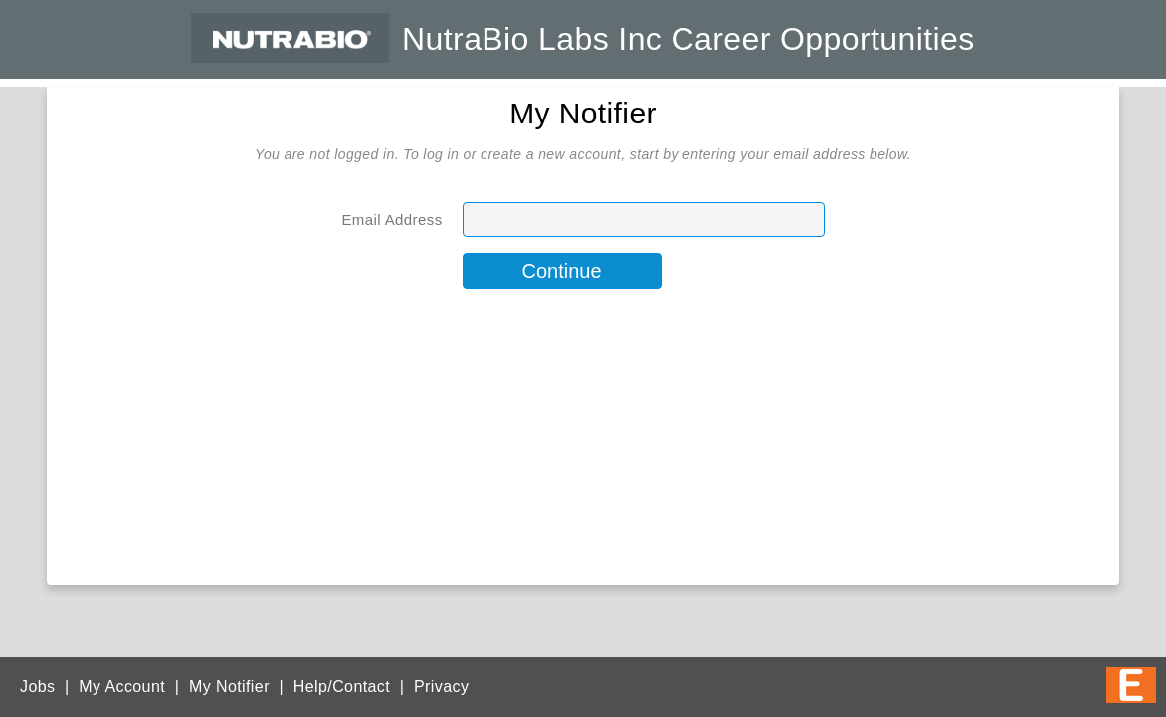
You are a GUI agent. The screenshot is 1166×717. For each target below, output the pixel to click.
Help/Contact (341, 686)
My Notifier (229, 686)
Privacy (441, 686)
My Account (122, 686)
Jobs (37, 686)
